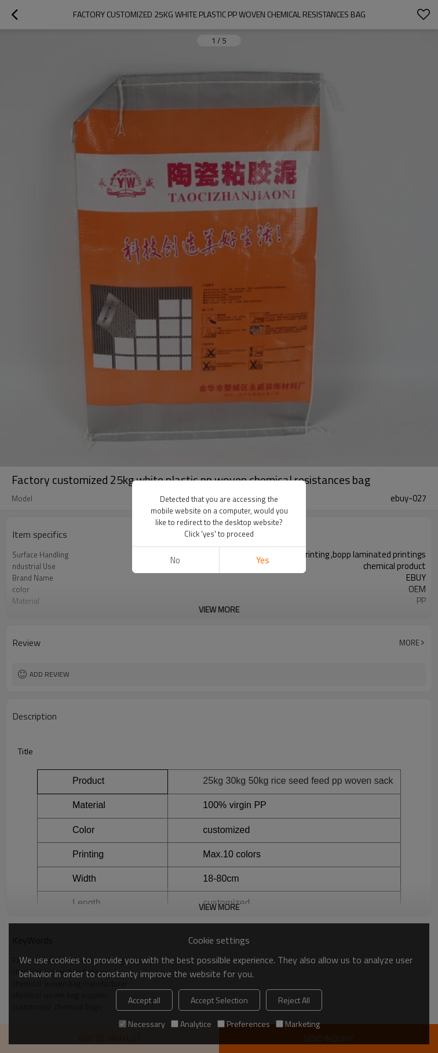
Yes (262, 414)
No (175, 414)
